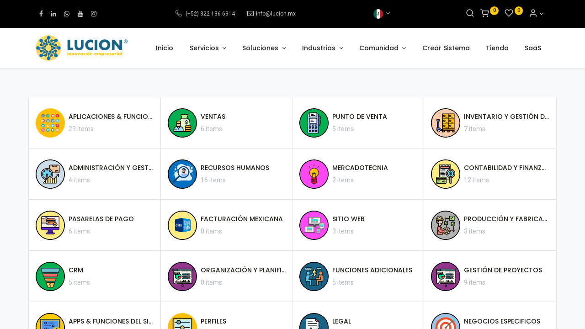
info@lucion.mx (276, 14)
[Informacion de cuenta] (536, 13)
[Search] (470, 13)
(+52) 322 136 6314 (209, 14)
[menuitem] (164, 48)
